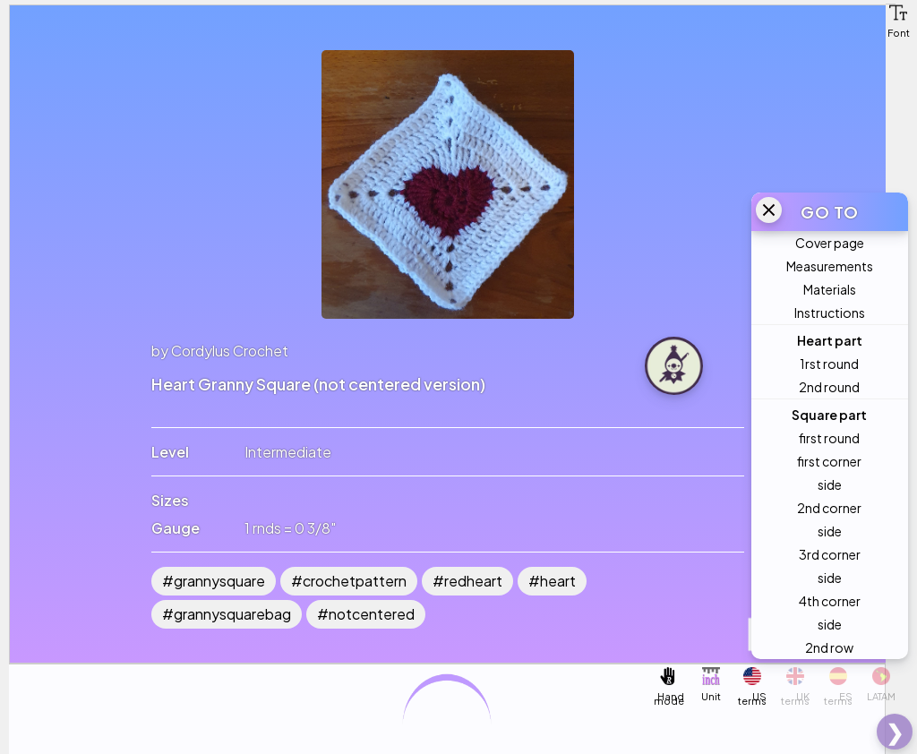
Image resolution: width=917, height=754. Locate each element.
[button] (898, 12)
